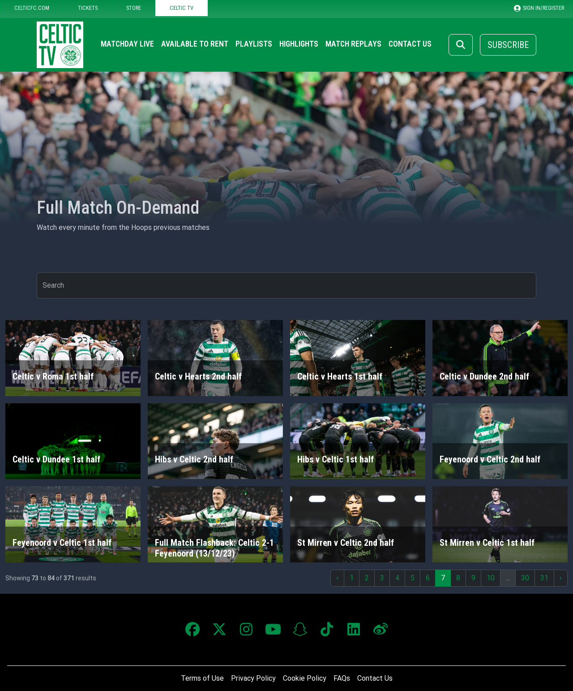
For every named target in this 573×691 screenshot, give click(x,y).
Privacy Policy (253, 678)
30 (525, 578)
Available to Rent (194, 43)
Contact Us (410, 43)
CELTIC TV (181, 7)
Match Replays (353, 43)
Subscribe (508, 44)
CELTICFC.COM (31, 7)
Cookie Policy (304, 678)
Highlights (298, 43)
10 (491, 578)
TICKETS (88, 7)
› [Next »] (561, 578)
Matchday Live (127, 43)
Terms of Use (202, 678)
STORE (133, 7)
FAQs (342, 678)
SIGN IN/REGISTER (539, 8)
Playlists (253, 43)
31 (544, 578)
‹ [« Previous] (337, 578)
